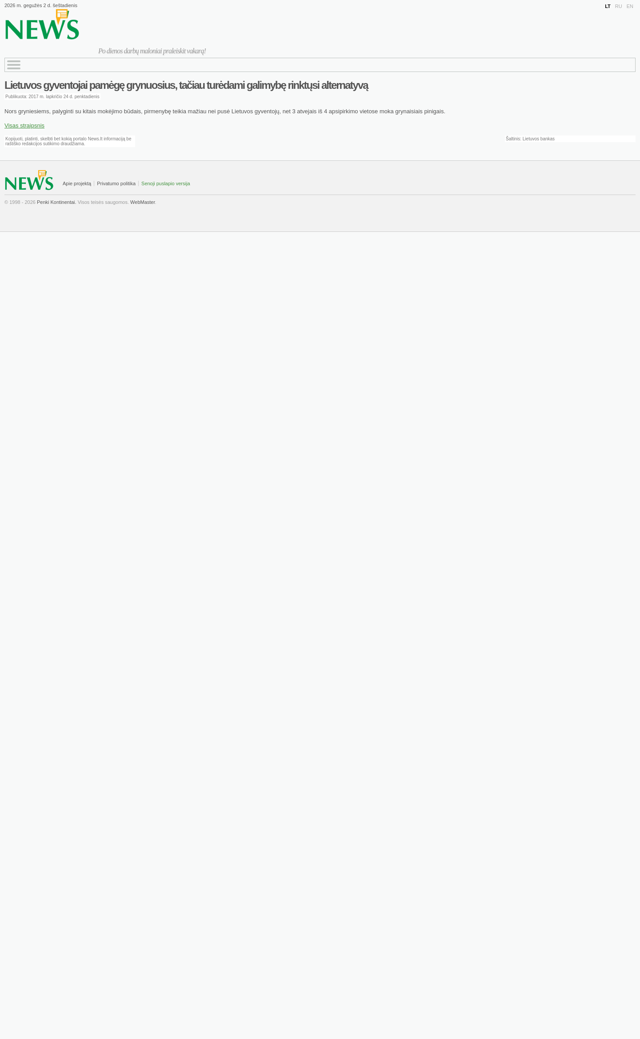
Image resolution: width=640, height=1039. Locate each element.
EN (630, 6)
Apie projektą (77, 183)
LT (608, 6)
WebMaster (142, 202)
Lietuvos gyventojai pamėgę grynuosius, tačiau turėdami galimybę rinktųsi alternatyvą (186, 85)
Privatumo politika (116, 183)
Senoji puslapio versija (165, 183)
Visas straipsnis (24, 125)
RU (618, 6)
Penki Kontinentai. (56, 202)
